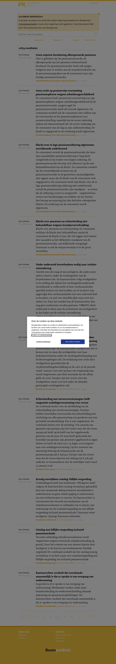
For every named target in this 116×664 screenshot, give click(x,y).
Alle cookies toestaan (72, 341)
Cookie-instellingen (43, 342)
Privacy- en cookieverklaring (42, 335)
